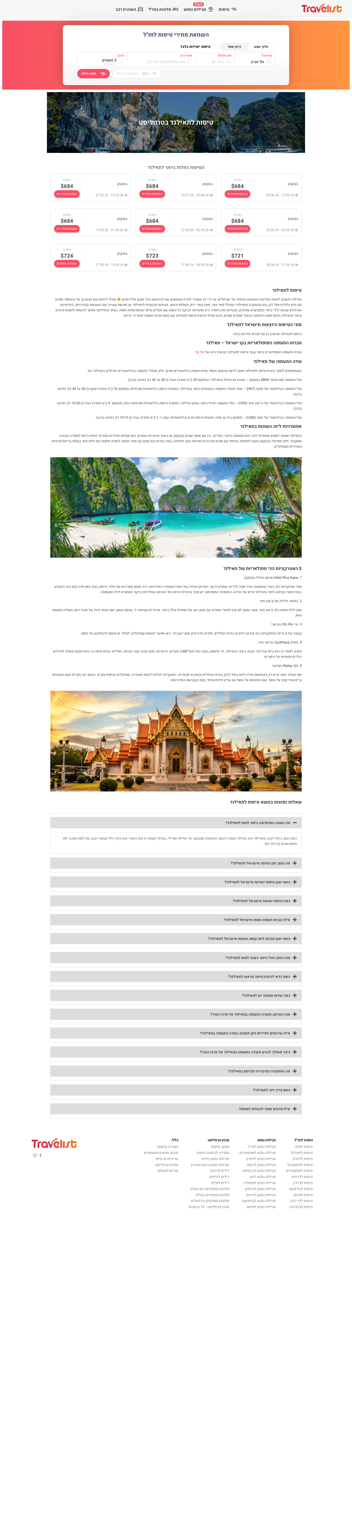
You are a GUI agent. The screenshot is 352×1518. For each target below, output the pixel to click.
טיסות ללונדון (303, 1159)
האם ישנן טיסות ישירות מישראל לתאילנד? (257, 882)
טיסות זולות (304, 1146)
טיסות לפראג (303, 1195)
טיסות (228, 10)
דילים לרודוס (219, 1170)
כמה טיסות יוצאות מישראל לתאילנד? (261, 901)
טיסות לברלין (303, 1183)
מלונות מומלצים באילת (212, 1195)
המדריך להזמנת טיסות (213, 1153)
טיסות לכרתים (302, 1177)
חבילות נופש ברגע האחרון (210, 1165)
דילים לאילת (220, 1183)
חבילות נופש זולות (215, 1159)
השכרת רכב (129, 10)
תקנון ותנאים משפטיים (161, 1153)
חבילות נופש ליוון (263, 1177)
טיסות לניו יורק (301, 1201)
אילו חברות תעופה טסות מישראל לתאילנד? (257, 920)
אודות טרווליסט (166, 1165)
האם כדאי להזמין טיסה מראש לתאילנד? (259, 976)
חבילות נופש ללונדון (261, 1159)
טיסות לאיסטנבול (300, 1165)
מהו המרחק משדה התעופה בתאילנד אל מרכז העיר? (250, 1014)
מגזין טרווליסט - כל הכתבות (209, 1207)
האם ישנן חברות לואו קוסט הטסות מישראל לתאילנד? (249, 938)
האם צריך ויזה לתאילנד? (271, 1090)
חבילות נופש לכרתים (260, 1189)
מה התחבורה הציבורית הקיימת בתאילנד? (259, 1071)
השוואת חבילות (137, 73)
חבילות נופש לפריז (262, 1146)
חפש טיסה (93, 73)
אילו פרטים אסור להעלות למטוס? (264, 1109)
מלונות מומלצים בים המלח (209, 1189)
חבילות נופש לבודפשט (259, 1201)
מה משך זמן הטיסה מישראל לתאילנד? (260, 863)
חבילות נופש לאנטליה (260, 1183)
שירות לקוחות (167, 1170)
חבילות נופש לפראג (261, 1207)
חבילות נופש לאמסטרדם (258, 1153)
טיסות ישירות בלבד (198, 47)
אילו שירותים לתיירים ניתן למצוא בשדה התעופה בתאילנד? (245, 1033)
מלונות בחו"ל (163, 10)
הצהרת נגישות (167, 1146)
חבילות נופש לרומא (261, 1165)
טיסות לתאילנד (301, 1153)
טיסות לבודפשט (301, 1189)
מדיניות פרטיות (167, 1159)
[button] (176, 822)
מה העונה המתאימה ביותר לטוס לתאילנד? (258, 823)
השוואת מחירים (237, 194)
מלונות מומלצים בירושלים (210, 1201)
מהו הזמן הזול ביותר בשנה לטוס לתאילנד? (257, 958)
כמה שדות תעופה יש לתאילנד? (266, 995)
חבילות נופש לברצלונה (259, 1170)
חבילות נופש (198, 7)
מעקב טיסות (220, 1146)
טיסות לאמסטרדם (299, 1170)
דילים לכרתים (219, 1177)
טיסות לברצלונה (301, 1207)
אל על (199, 352)
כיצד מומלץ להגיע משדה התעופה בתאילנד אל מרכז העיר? (245, 1052)
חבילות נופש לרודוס (261, 1195)
